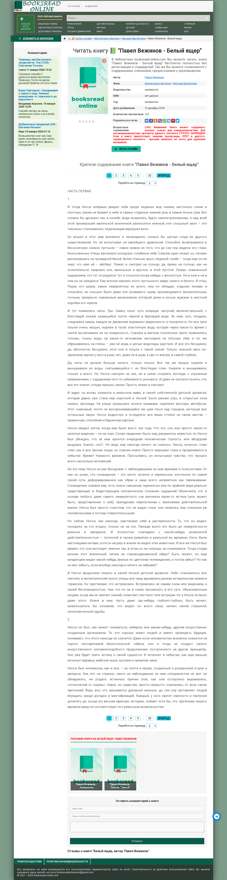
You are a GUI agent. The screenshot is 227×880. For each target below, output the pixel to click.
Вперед (163, 175)
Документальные (106, 24)
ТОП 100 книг (73, 6)
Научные (101, 28)
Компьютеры (161, 31)
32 (149, 175)
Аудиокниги (91, 6)
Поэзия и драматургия (79, 31)
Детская (130, 28)
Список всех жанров (25, 23)
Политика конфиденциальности (67, 861)
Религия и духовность (137, 24)
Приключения (74, 24)
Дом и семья (132, 31)
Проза (70, 28)
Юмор (99, 31)
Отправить (137, 841)
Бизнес (158, 24)
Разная (187, 28)
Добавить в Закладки (36, 38)
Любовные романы (48, 24)
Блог (186, 31)
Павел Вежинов (154, 77)
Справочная (161, 28)
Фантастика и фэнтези (50, 28)
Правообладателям (29, 861)
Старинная (189, 24)
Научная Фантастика (185, 83)
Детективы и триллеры (49, 31)
